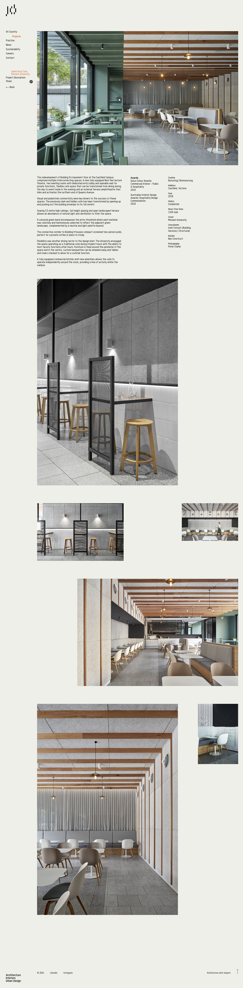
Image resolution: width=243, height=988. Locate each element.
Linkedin (53, 973)
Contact (10, 58)
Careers (10, 53)
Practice (10, 40)
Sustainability (13, 49)
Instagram (68, 973)
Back (10, 87)
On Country (11, 32)
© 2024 (40, 973)
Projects (16, 36)
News (8, 45)
